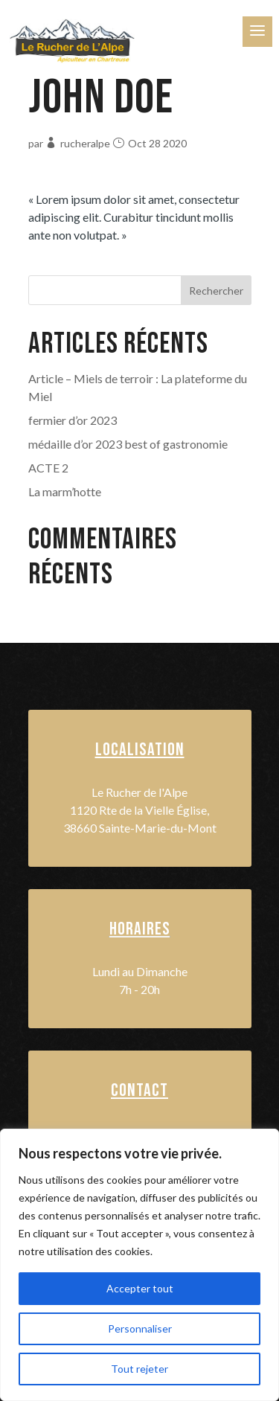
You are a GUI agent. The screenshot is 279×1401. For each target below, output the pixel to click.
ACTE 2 (48, 468)
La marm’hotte (64, 491)
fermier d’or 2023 (72, 420)
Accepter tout (139, 1288)
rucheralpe (85, 143)
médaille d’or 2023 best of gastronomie (128, 444)
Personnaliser (140, 1328)
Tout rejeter (139, 1368)
